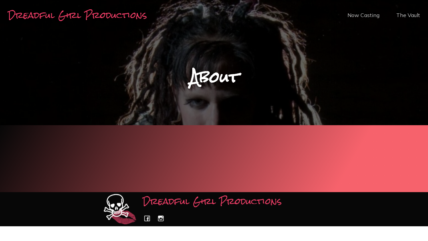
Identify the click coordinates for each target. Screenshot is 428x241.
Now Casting (363, 15)
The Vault (408, 15)
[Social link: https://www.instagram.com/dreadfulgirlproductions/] (163, 218)
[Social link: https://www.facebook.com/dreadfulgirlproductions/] (149, 218)
